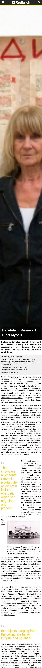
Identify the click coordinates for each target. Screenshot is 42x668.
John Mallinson (13, 372)
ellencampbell (16, 357)
